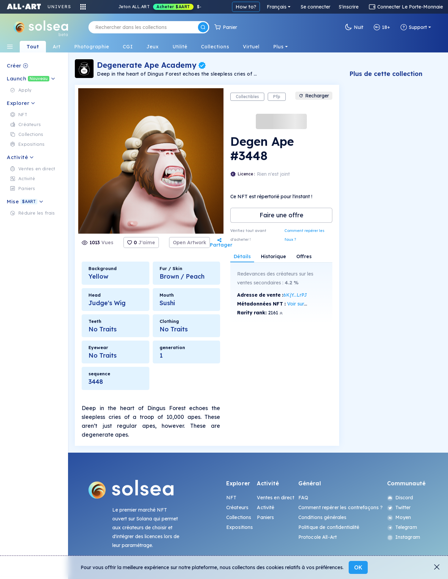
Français (276, 7)
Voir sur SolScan (305, 304)
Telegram (402, 527)
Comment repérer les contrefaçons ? (340, 507)
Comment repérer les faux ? (304, 235)
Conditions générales (322, 517)
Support (413, 27)
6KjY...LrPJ (295, 295)
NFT (231, 498)
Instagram (403, 537)
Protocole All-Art (317, 537)
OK (358, 567)
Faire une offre (281, 215)
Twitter (399, 507)
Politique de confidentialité (329, 527)
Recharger (314, 96)
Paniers (265, 517)
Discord (400, 498)
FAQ (303, 498)
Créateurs (237, 507)
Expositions (239, 527)
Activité (265, 507)
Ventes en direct (275, 498)
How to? (246, 6)
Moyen (399, 517)
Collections (238, 517)
